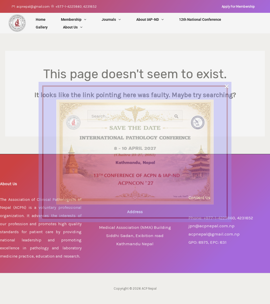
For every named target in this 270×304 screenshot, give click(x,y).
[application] (84, 19)
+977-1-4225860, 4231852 (76, 6)
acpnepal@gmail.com (33, 6)
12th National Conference (200, 19)
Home (41, 19)
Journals (111, 19)
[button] (238, 7)
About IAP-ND (150, 19)
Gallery (42, 27)
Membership (73, 19)
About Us (72, 27)
